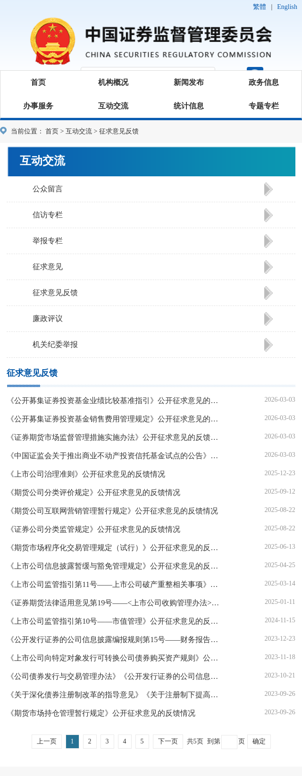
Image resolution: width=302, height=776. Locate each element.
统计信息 (189, 106)
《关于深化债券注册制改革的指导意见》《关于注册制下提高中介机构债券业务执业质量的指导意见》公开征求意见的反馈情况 (115, 695)
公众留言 (48, 189)
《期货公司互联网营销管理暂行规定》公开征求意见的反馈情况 (112, 511)
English (287, 6)
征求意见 (48, 267)
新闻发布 (189, 82)
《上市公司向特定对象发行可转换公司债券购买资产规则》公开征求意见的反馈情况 (115, 658)
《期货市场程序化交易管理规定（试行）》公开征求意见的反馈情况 (115, 548)
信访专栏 (48, 215)
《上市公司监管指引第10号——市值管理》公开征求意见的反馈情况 (115, 621)
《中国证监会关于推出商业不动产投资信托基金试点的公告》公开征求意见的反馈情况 (115, 456)
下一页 (168, 741)
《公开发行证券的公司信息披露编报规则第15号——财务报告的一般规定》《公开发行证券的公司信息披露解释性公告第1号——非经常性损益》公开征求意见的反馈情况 (115, 640)
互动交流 (113, 106)
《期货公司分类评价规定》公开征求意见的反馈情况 (93, 492)
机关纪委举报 (55, 344)
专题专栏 (264, 106)
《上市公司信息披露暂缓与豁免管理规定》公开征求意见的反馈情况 (115, 566)
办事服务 (38, 106)
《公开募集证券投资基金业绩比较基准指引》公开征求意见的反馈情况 (115, 400)
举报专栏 (48, 241)
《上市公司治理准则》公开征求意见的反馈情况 (86, 474)
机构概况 (113, 82)
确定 (259, 741)
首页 (38, 82)
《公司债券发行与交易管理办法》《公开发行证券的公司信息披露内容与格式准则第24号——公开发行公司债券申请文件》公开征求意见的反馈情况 (115, 676)
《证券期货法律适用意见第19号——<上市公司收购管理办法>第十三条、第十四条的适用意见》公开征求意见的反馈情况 (115, 603)
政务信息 (264, 82)
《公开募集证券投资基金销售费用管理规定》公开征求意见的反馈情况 (115, 419)
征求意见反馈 (55, 293)
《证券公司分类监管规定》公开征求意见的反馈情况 (93, 529)
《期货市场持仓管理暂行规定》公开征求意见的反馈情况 (101, 713)
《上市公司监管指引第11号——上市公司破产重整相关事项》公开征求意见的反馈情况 (115, 584)
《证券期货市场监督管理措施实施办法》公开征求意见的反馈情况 (115, 437)
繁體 (259, 6)
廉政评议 (48, 318)
